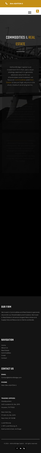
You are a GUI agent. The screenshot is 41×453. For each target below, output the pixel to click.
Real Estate (5, 350)
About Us (4, 348)
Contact (4, 358)
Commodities (6, 353)
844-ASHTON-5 (10, 385)
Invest (3, 355)
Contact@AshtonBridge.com (11, 377)
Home (3, 345)
